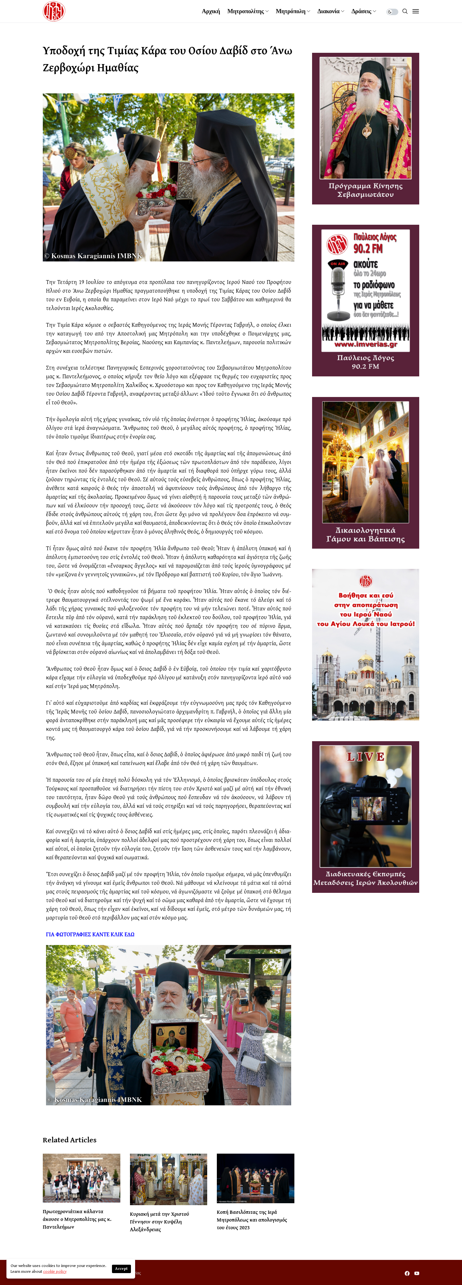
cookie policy (55, 1271)
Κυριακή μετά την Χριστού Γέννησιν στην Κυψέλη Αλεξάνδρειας (159, 1221)
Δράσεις (361, 11)
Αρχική (211, 11)
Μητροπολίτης (245, 11)
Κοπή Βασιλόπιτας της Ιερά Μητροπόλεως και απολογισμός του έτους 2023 (252, 1219)
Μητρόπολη (290, 11)
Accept (121, 1269)
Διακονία (328, 11)
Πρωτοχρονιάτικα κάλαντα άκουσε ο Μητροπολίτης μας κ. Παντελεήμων (77, 1219)
